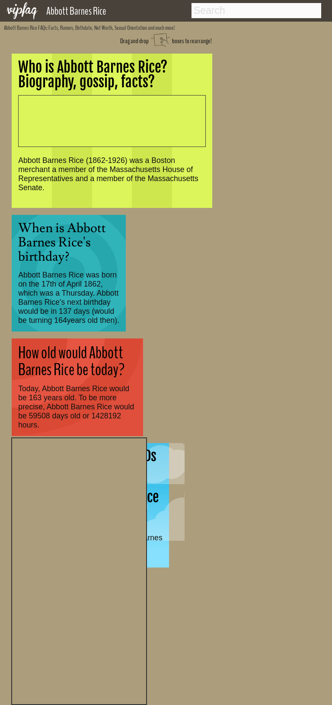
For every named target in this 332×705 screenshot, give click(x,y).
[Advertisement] (79, 570)
